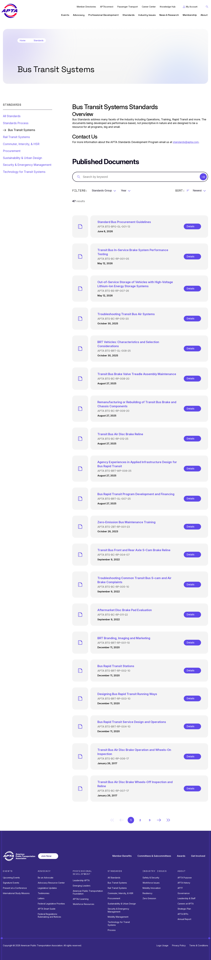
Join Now (46, 856)
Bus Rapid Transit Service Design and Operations (131, 722)
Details (190, 226)
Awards (181, 856)
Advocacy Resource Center (51, 882)
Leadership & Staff (186, 898)
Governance (184, 893)
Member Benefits (122, 856)
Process (112, 930)
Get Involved (198, 856)
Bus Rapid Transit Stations (115, 666)
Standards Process (15, 123)
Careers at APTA (186, 903)
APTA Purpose (185, 877)
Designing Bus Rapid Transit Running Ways (127, 694)
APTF (180, 888)
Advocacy (79, 15)
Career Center (149, 7)
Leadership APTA (81, 880)
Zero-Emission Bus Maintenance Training (126, 522)
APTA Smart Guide (46, 909)
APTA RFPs (183, 914)
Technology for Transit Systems (24, 172)
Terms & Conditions (198, 945)
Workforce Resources (83, 904)
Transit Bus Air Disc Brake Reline (120, 434)
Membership (190, 15)
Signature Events (11, 882)
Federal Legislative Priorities (51, 903)
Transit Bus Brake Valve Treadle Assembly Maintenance (136, 374)
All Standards (12, 116)
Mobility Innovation (152, 888)
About (204, 15)
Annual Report (184, 919)
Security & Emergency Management (27, 165)
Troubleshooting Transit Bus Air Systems (126, 314)
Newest (197, 190)
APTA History (184, 882)
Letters (41, 898)
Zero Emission (149, 898)
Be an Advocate (45, 877)
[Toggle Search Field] (207, 6)
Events (65, 15)
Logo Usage (162, 945)
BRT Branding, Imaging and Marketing (123, 638)
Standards (128, 15)
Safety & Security (151, 877)
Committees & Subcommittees (154, 856)
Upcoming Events (11, 877)
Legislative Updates (47, 888)
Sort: (180, 190)
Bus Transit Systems (117, 882)
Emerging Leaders (81, 885)
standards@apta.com (186, 142)
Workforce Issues (151, 882)
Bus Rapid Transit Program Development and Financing (135, 494)
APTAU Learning (81, 899)
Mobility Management (118, 917)
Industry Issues (147, 15)
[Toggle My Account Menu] (190, 6)
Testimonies (43, 893)
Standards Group (102, 190)
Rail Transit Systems (16, 137)
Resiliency (147, 893)
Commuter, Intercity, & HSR (21, 144)
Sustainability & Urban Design (22, 158)
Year (123, 190)
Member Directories (86, 7)
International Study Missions (16, 893)
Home (22, 40)
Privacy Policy (179, 945)
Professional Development (103, 15)
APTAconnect (106, 7)
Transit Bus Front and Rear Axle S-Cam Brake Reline (133, 550)
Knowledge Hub (168, 7)
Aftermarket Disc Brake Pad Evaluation (124, 610)
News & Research (169, 15)
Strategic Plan (184, 909)
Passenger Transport (127, 7)
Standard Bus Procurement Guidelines (124, 222)
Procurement (12, 151)
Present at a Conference (15, 888)
